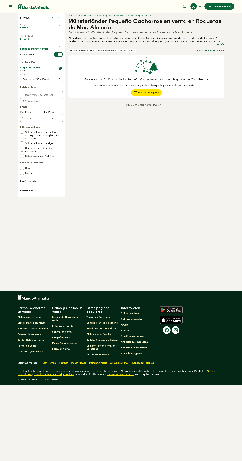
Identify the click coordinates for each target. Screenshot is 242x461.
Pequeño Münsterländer (82, 50)
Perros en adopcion (97, 431)
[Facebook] (167, 406)
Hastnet (63, 439)
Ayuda (124, 401)
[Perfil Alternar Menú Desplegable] (196, 6)
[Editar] (61, 142)
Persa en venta (61, 425)
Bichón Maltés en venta (31, 399)
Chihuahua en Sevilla (98, 410)
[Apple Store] (171, 396)
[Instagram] (175, 406)
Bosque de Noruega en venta (65, 395)
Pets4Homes (48, 439)
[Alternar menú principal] (11, 6)
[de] (30, 191)
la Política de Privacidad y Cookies (54, 450)
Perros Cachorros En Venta (31, 386)
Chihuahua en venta (29, 393)
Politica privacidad (131, 395)
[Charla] (185, 6)
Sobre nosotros (130, 389)
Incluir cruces (127, 50)
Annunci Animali (119, 439)
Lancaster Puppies (143, 439)
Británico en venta (62, 402)
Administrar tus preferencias (120, 451)
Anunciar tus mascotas (134, 418)
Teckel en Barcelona (98, 393)
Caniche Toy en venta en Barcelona (100, 424)
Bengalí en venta (62, 413)
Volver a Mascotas (29, 23)
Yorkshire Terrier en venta (33, 405)
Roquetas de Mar (107, 50)
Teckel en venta (27, 422)
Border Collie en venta (31, 416)
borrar (60, 57)
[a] (53, 191)
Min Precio (26, 185)
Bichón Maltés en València (101, 405)
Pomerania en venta (29, 410)
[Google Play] (171, 386)
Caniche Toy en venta (30, 427)
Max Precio (49, 185)
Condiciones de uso (132, 412)
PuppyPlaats (78, 439)
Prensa (125, 406)
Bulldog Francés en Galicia (102, 416)
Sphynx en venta (62, 408)
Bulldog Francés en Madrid (102, 399)
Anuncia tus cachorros (134, 424)
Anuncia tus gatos (131, 429)
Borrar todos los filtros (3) (210, 50)
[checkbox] (22, 79)
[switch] (41, 62)
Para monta (29, 49)
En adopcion (47, 41)
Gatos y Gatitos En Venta (67, 386)
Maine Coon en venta (64, 419)
